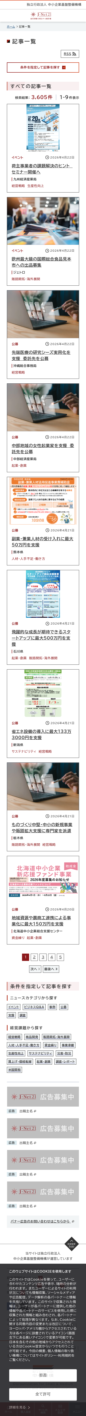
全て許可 (42, 1394)
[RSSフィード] (70, 54)
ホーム (11, 26)
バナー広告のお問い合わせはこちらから (43, 1221)
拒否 (43, 1375)
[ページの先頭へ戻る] (71, 1244)
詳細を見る (17, 1407)
